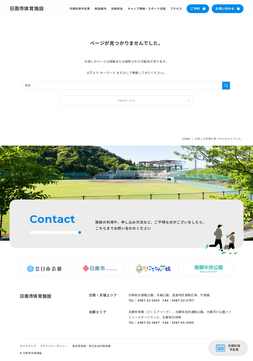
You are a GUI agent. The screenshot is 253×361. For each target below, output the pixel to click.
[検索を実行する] (226, 86)
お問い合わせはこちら (49, 235)
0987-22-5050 (149, 306)
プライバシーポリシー (53, 351)
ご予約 (195, 9)
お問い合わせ (224, 9)
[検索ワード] (126, 86)
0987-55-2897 (149, 328)
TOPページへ (126, 100)
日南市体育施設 (26, 8)
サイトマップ (28, 351)
